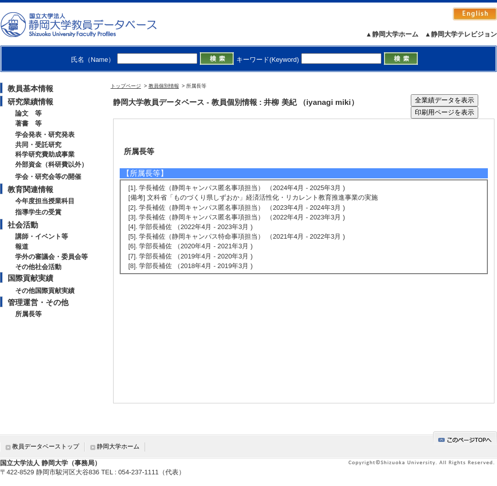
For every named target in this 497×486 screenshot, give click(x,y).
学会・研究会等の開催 (48, 176)
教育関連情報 (30, 189)
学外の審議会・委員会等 (51, 256)
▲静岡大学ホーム (392, 34)
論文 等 (28, 113)
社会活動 (23, 224)
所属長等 (28, 314)
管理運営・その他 (38, 302)
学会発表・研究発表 (45, 134)
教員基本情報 (30, 88)
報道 (21, 246)
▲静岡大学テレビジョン (460, 34)
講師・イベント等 (41, 236)
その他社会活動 (38, 267)
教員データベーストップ (45, 446)
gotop (465, 438)
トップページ (126, 86)
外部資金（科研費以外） (51, 164)
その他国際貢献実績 (45, 290)
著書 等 (28, 123)
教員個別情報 (164, 86)
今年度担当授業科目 (45, 201)
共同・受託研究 (38, 144)
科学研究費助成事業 (45, 154)
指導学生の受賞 (38, 212)
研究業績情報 (30, 101)
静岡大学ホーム (118, 446)
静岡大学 (89, 24)
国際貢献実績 (30, 278)
